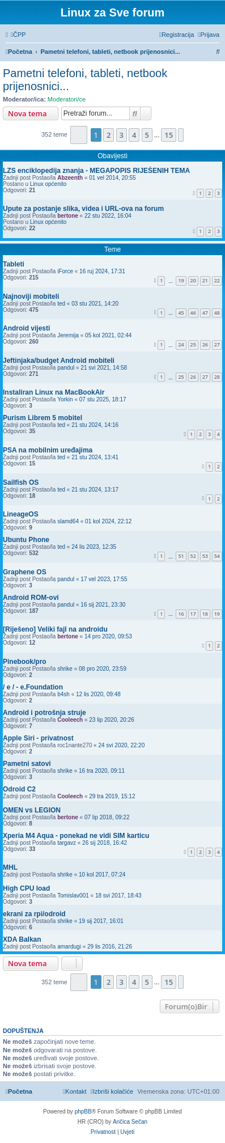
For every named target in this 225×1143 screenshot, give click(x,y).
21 (205, 280)
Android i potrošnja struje (44, 713)
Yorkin (65, 399)
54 (217, 556)
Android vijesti (26, 328)
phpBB (83, 1111)
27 (217, 344)
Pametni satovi (27, 764)
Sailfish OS (21, 482)
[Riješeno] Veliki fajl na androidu (55, 629)
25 (193, 344)
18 (205, 613)
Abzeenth (70, 178)
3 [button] (122, 135)
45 (181, 312)
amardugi (69, 946)
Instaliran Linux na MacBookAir (53, 392)
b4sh (63, 694)
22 (217, 280)
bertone (67, 216)
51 (181, 556)
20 (193, 280)
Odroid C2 (19, 789)
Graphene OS (24, 572)
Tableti (13, 264)
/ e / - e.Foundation (33, 687)
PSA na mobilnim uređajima (47, 450)
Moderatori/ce (67, 99)
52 (193, 556)
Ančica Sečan (130, 1122)
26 (205, 344)
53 (205, 556)
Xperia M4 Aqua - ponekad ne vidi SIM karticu (76, 836)
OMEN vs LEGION (32, 810)
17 (193, 613)
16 (181, 613)
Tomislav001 (73, 895)
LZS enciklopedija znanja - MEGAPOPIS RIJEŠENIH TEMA (96, 171)
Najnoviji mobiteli (31, 296)
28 (217, 376)
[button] (79, 134)
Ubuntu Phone (26, 540)
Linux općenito (48, 184)
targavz (66, 843)
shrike (65, 669)
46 (193, 312)
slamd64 (68, 521)
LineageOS (21, 514)
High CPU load (26, 888)
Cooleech (70, 720)
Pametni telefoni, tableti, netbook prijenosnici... (85, 79)
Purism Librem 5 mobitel (42, 418)
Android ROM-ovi (31, 598)
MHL (10, 867)
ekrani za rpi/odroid (34, 914)
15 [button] (168, 135)
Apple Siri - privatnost (38, 738)
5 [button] (147, 135)
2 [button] (109, 135)
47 (205, 312)
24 (181, 344)
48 (217, 312)
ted (61, 303)
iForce (65, 271)
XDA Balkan (22, 939)
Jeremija (68, 335)
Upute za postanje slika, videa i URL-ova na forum (83, 209)
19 (181, 280)
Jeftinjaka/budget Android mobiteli (58, 361)
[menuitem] (18, 34)
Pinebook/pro (24, 662)
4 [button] (134, 135)
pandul (65, 368)
